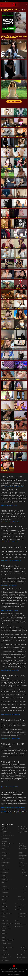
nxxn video (4, 917)
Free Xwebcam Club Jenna (7, 940)
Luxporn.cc (4, 957)
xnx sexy (4, 855)
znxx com (4, 836)
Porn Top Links (5, 900)
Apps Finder (4, 931)
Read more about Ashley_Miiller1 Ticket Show (10, 738)
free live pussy (22, 853)
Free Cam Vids (5, 920)
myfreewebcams (20, 909)
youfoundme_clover (6, 858)
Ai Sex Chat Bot (5, 952)
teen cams (25, 886)
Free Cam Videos (5, 838)
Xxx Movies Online (23, 826)
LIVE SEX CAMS (23, 866)
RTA (11, 968)
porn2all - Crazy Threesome (7, 923)
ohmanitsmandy (5, 849)
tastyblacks (19, 923)
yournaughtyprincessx (6, 955)
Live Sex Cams (21, 955)
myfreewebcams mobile (6, 832)
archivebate (18, 809)
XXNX (24, 887)
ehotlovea (4, 860)
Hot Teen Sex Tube (23, 848)
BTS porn (4, 941)
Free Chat (10, 670)
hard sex (21, 852)
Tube (2, 1)
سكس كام (6, 1)
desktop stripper (24, 863)
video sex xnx (21, 954)
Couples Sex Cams (23, 828)
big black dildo (5, 904)
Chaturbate (11, 812)
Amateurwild (23, 952)
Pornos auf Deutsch (23, 855)
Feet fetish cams (20, 926)
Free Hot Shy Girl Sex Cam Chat (8, 835)
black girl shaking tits (21, 907)
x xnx (18, 903)
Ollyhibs (22, 865)
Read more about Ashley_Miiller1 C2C (9, 505)
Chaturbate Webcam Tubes (22, 924)
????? (3, 950)
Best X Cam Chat (5, 911)
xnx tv (18, 920)
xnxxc (3, 882)
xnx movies (23, 945)
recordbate (3, 811)
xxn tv (22, 862)
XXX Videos (4, 865)
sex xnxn (4, 875)
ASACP (13, 968)
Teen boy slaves (5, 869)
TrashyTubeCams (5, 954)
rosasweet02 (4, 863)
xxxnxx (3, 845)
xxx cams (4, 856)
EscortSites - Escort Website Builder (9, 938)
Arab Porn (23, 860)
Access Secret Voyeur (23, 957)
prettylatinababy (21, 899)
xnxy (3, 890)
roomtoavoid (23, 950)
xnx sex (3, 930)
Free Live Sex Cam (23, 831)
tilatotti (21, 911)
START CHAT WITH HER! (14, 101)
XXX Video (4, 848)
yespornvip (4, 906)
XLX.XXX (18, 921)
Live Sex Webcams (5, 853)
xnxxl (23, 869)
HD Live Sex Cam (5, 960)
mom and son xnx (5, 872)
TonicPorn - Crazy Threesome (8, 843)
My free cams (22, 812)
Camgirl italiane (22, 845)
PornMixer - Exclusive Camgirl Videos (9, 887)
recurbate (23, 809)
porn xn (3, 916)
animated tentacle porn (22, 897)
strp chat (4, 959)
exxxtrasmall (24, 875)
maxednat (4, 839)
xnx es (3, 883)
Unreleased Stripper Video (22, 904)
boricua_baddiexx (5, 948)
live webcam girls (5, 889)
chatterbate (4, 841)
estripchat (25, 890)
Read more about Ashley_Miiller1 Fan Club (10, 541)
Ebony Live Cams (22, 843)
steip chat (4, 870)
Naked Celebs (5, 897)
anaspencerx (22, 849)
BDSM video (4, 877)
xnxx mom (25, 889)
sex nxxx (24, 872)
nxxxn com (4, 894)
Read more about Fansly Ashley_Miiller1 (9, 786)
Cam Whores (24, 873)
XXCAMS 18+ (23, 947)
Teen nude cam (5, 924)
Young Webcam (23, 917)
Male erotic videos (23, 916)
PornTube (4, 945)
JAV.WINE (4, 873)
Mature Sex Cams (22, 856)
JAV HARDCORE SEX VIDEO (7, 913)
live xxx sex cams (5, 892)
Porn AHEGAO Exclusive (6, 928)
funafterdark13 (5, 866)
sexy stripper (4, 937)
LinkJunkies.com (5, 880)
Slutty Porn (21, 858)
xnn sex (20, 959)
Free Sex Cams (5, 934)
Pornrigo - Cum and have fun (7, 947)
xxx (3, 899)
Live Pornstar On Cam (6, 943)
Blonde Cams (4, 886)
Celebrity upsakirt (5, 926)
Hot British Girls (24, 948)
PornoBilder (4, 831)
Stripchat (16, 812)
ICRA (17, 968)
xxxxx (3, 852)
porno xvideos (5, 921)
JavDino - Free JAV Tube (7, 879)
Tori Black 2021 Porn (23, 846)
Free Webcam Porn (6, 862)
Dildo (9, 585)
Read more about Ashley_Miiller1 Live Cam (14, 486)
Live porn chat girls (6, 846)
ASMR (21, 832)
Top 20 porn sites (5, 828)
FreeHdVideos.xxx (23, 913)
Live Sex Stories (5, 909)
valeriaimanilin (21, 900)
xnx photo (24, 870)
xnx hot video (4, 907)
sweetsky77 (4, 933)
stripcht (24, 892)
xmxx (19, 894)
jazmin (3, 914)
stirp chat (18, 906)
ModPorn (4, 829)
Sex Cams (4, 903)
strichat (19, 896)
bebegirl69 (22, 829)
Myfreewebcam (5, 826)
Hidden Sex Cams (5, 896)
